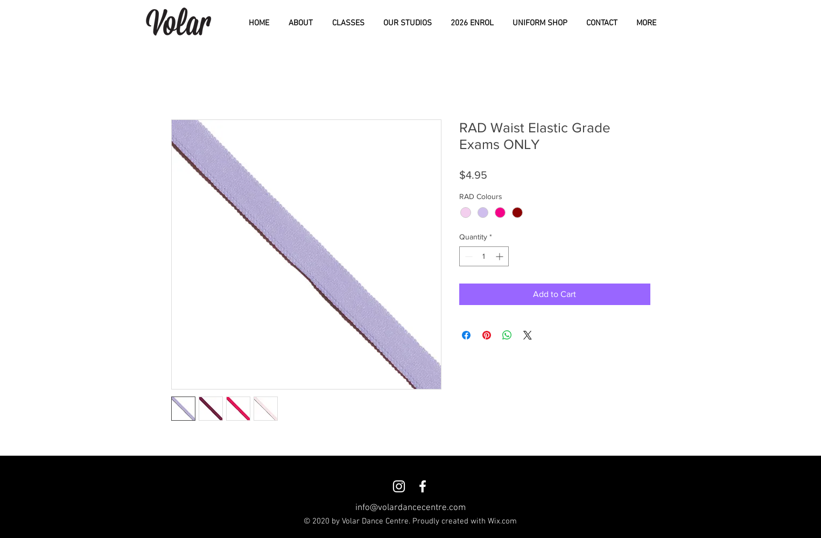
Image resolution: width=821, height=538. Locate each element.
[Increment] (500, 256)
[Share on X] (527, 335)
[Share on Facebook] (466, 335)
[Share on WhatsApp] (507, 335)
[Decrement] (467, 256)
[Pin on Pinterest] (486, 335)
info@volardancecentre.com (410, 507)
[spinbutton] (484, 256)
